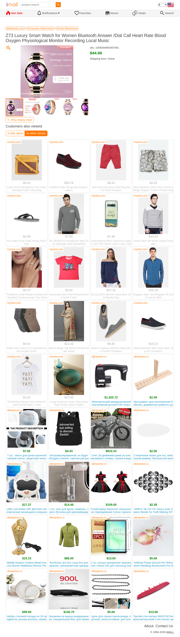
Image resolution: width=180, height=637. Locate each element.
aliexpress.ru (99, 356)
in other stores (36, 133)
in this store (15, 133)
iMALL (170, 632)
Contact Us (164, 626)
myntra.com (14, 141)
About (148, 626)
